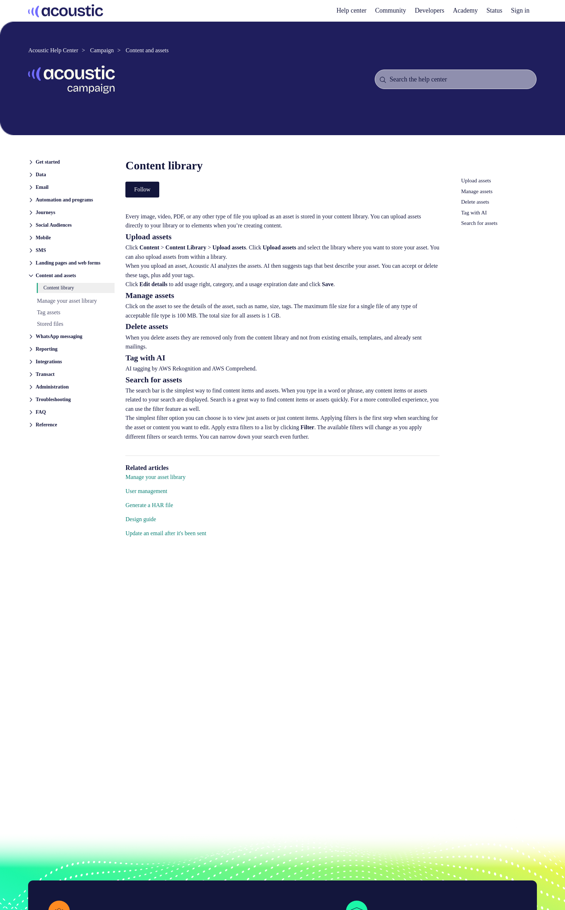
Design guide (140, 519)
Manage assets (477, 191)
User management (146, 491)
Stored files (50, 324)
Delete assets (475, 202)
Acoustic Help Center (53, 50)
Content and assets (147, 50)
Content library (58, 287)
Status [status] (494, 10)
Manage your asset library (67, 301)
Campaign (102, 50)
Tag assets (48, 312)
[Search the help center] (455, 79)
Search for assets (479, 223)
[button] (71, 162)
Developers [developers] (429, 10)
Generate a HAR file (149, 505)
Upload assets (476, 180)
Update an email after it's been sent (165, 533)
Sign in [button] (520, 10)
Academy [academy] (465, 10)
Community (390, 10)
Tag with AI (474, 213)
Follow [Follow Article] (142, 189)
